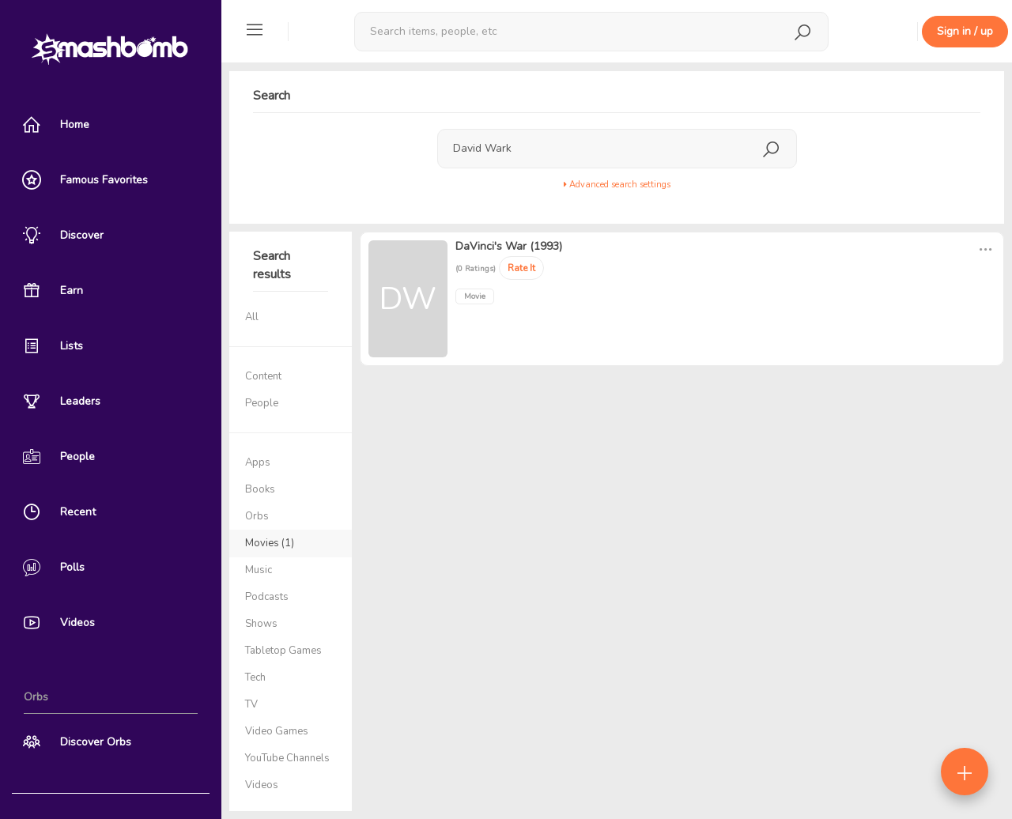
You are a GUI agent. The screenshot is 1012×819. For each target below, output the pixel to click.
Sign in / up (965, 31)
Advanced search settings (617, 185)
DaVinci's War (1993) (508, 246)
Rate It (521, 268)
